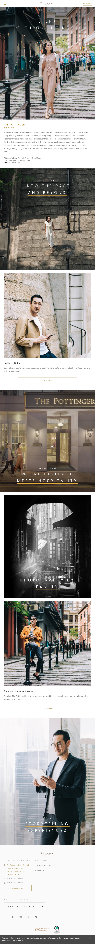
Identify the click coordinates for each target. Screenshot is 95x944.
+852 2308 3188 (13, 163)
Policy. (20, 940)
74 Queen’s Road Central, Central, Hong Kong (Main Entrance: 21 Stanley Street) (22, 159)
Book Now (87, 4)
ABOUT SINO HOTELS (45, 866)
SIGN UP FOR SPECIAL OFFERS (20, 906)
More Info (47, 709)
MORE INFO (47, 381)
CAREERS (39, 870)
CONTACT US (17, 888)
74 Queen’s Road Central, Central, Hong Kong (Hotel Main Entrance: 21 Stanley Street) (18, 870)
